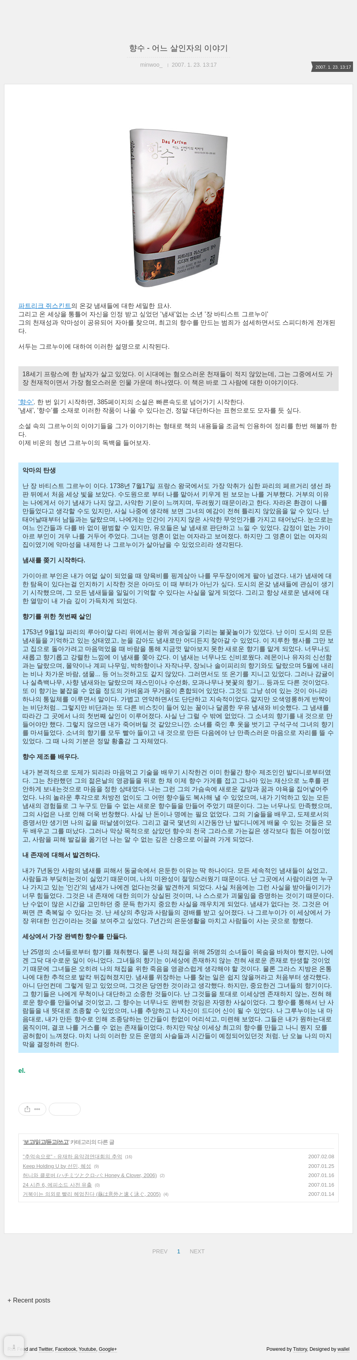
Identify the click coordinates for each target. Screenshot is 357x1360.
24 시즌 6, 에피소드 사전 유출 (57, 1185)
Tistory (300, 1349)
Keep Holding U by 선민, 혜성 (57, 1166)
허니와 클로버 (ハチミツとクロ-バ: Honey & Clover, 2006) (90, 1175)
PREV (158, 1250)
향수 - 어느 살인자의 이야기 (178, 48)
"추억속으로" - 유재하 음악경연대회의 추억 (72, 1156)
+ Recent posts (29, 1300)
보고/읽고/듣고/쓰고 (46, 1142)
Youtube (87, 1349)
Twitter (46, 1349)
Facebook (65, 1349)
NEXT (196, 1250)
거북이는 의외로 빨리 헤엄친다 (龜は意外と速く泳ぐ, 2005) (92, 1194)
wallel (343, 1349)
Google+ (108, 1349)
